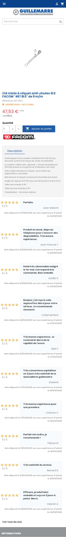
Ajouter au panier (39, 129)
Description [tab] (14, 151)
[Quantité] (6, 128)
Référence (7, 100)
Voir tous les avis (12, 522)
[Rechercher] (33, 21)
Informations (11, 533)
